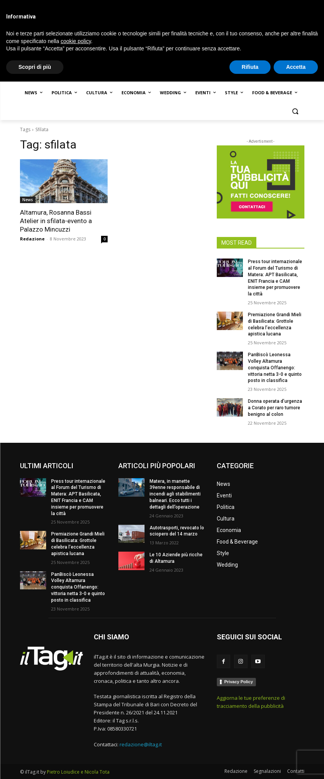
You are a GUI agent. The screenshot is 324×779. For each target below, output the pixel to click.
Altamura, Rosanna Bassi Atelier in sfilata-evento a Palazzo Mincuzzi (56, 221)
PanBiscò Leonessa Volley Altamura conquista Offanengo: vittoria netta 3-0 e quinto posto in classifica (275, 367)
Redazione (32, 239)
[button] (295, 111)
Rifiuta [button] (250, 764)
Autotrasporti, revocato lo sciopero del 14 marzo (177, 531)
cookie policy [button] (76, 738)
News (27, 199)
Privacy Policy (238, 681)
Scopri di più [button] (34, 764)
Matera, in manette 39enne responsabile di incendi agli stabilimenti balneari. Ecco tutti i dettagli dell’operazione (175, 494)
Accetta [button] (296, 764)
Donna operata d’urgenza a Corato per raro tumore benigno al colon (275, 408)
